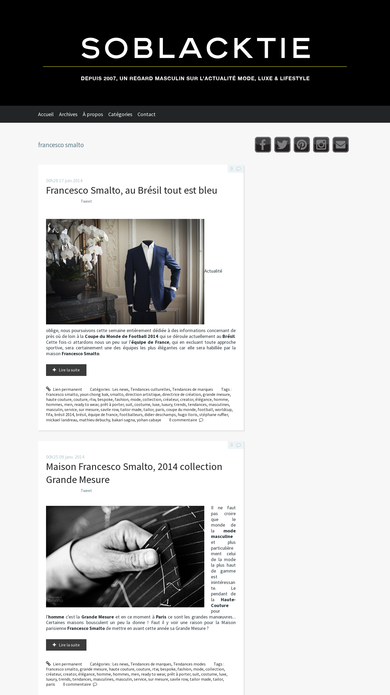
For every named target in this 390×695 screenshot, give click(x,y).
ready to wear (86, 404)
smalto (116, 394)
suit (129, 404)
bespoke (105, 399)
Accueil (46, 114)
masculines (219, 404)
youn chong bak (94, 394)
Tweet (86, 201)
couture (80, 399)
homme (221, 399)
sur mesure (89, 409)
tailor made (131, 409)
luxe (156, 404)
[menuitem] (48, 114)
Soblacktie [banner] (195, 53)
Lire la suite (69, 369)
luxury (166, 404)
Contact (147, 114)
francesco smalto (62, 394)
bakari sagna (123, 419)
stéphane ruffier (213, 414)
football (205, 409)
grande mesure (216, 394)
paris (159, 409)
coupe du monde (181, 409)
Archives (68, 114)
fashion (121, 399)
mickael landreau (61, 419)
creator (186, 399)
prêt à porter (112, 404)
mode (135, 399)
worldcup (223, 409)
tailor (148, 409)
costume (142, 404)
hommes (54, 404)
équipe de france (103, 414)
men (68, 404)
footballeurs (131, 414)
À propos (93, 114)
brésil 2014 (64, 414)
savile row (109, 409)
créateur (170, 399)
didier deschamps (160, 414)
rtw (92, 399)
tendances (197, 404)
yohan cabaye (149, 419)
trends (180, 404)
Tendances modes (189, 664)
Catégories (120, 114)
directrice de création (181, 394)
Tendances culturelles (150, 389)
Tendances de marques (192, 389)
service (70, 409)
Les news (120, 389)
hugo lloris (187, 414)
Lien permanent (64, 389)
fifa (49, 414)
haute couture (59, 399)
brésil (81, 414)
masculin (54, 409)
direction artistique (142, 394)
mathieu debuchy (94, 419)
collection (152, 399)
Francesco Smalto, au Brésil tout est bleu (131, 190)
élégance (203, 399)
